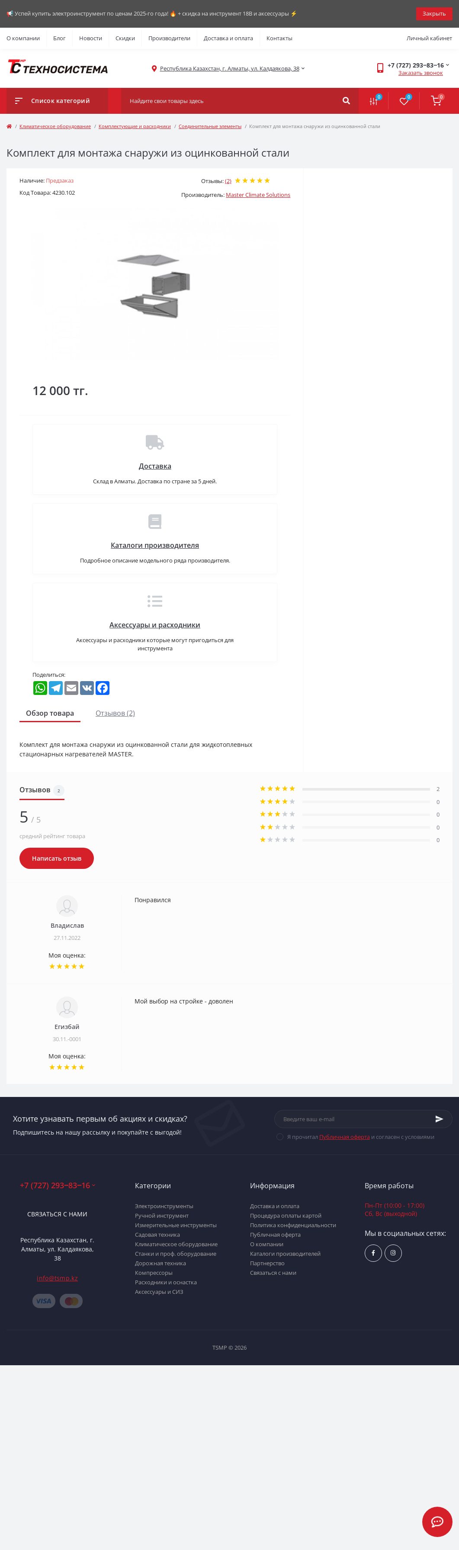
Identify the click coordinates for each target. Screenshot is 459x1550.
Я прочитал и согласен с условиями (360, 1136)
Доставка (155, 466)
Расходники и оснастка (166, 1282)
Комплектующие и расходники (135, 126)
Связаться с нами (57, 1214)
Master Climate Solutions (258, 195)
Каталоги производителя (155, 545)
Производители (169, 38)
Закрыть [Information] (434, 13)
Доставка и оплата (228, 38)
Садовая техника (157, 1234)
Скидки (125, 38)
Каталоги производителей (285, 1253)
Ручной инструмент (162, 1215)
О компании (23, 38)
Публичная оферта (344, 1137)
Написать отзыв (56, 858)
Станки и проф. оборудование (175, 1253)
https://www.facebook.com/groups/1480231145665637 (373, 1253)
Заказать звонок (420, 72)
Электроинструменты (164, 1206)
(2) (228, 181)
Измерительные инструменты (176, 1225)
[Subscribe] (440, 1119)
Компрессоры (154, 1273)
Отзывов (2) (115, 713)
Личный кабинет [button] (429, 38)
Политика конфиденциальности (293, 1225)
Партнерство (267, 1263)
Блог (59, 38)
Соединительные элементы (210, 126)
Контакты (279, 38)
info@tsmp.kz (57, 1278)
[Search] (346, 101)
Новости (90, 38)
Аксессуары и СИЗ (159, 1292)
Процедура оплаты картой (285, 1215)
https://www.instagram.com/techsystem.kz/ (393, 1253)
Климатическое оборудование (55, 126)
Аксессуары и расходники (154, 625)
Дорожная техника (160, 1263)
